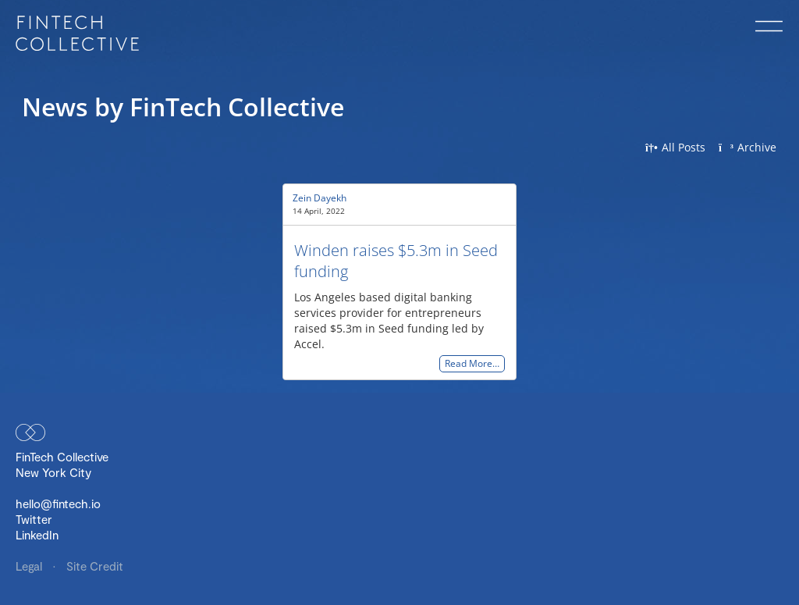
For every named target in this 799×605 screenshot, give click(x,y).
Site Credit (94, 566)
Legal (30, 566)
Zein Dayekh (319, 198)
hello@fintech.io (58, 503)
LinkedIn (37, 535)
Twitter (34, 519)
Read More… (472, 364)
